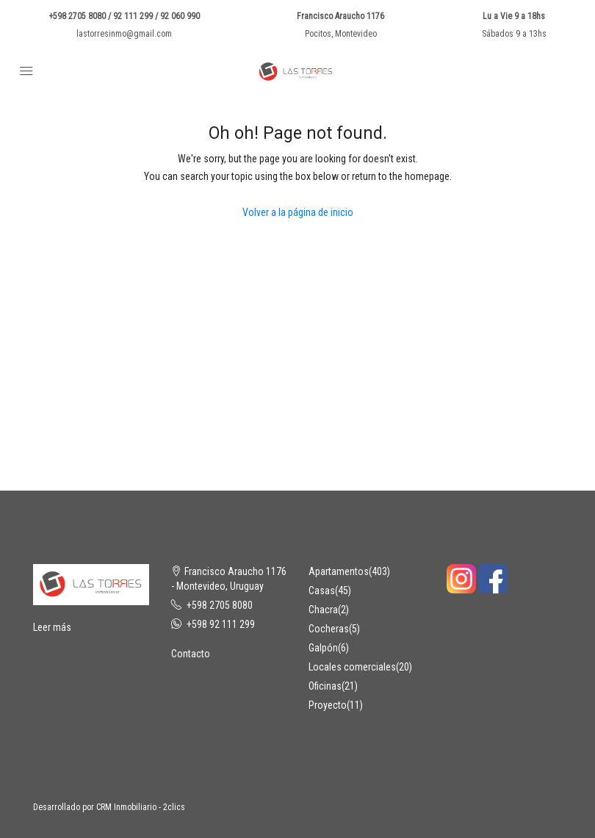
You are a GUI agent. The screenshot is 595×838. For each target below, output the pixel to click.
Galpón (323, 648)
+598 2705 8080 (220, 605)
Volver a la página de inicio (297, 212)
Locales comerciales (352, 667)
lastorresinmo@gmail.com (124, 34)
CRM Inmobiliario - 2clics (140, 807)
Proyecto (328, 705)
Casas (322, 590)
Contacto (190, 654)
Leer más (52, 627)
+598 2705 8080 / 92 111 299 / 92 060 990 (124, 16)
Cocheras (329, 629)
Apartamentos (339, 571)
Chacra (323, 609)
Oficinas (325, 686)
